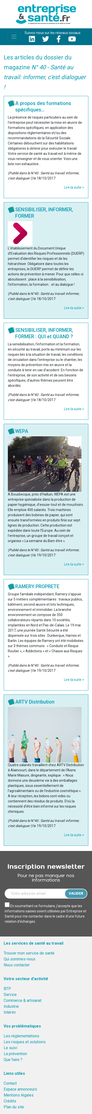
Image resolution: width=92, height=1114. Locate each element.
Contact (10, 1083)
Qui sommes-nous (19, 959)
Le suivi (10, 1047)
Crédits (10, 1101)
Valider (76, 893)
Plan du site (14, 1107)
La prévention (15, 1053)
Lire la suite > (74, 187)
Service (10, 994)
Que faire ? (13, 1059)
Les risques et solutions (25, 1042)
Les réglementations (21, 1036)
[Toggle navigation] (14, 36)
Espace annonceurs (20, 1089)
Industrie (11, 1006)
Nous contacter (17, 965)
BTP (7, 988)
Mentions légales (19, 1095)
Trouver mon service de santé (29, 953)
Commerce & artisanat (22, 1000)
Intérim (10, 1012)
